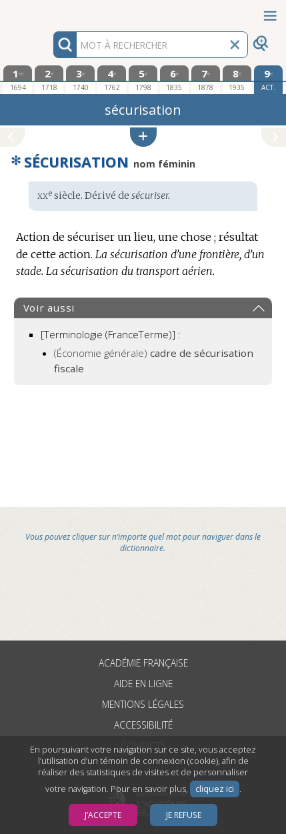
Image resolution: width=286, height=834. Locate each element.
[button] (143, 137)
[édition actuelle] (268, 79)
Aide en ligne (143, 683)
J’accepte (103, 815)
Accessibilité (143, 725)
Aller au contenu (52, 12)
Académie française (143, 663)
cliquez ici (214, 789)
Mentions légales (143, 704)
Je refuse (183, 815)
